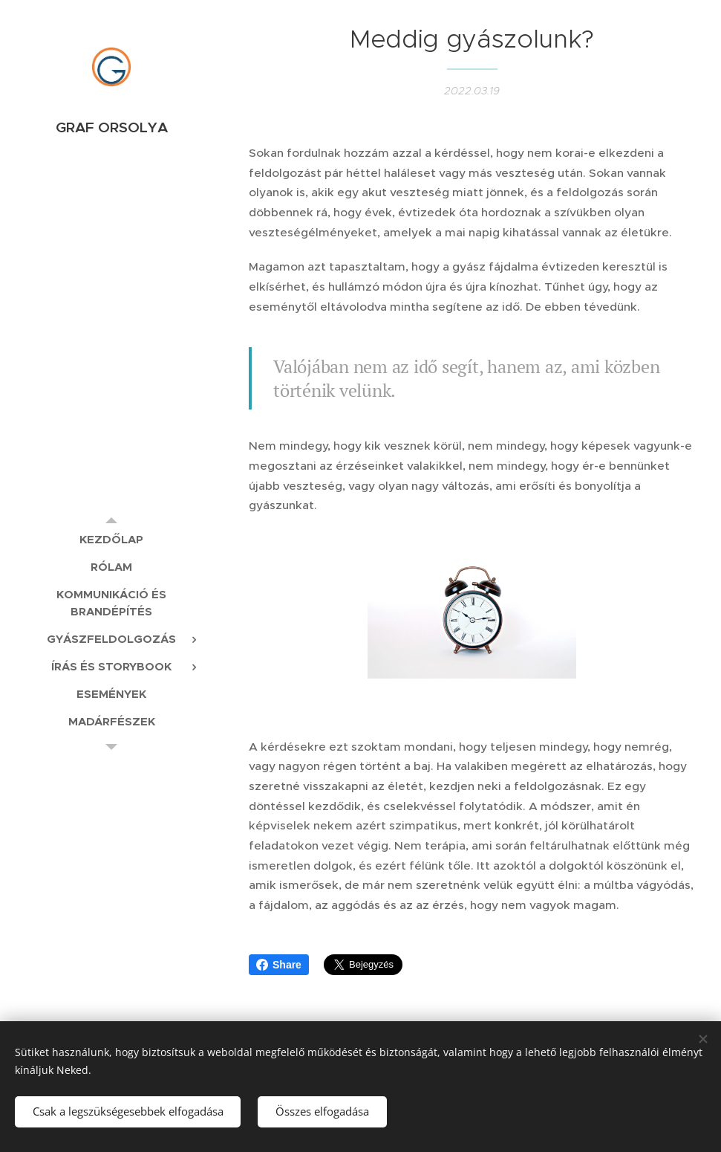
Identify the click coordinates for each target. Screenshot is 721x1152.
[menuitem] (111, 539)
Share (278, 965)
